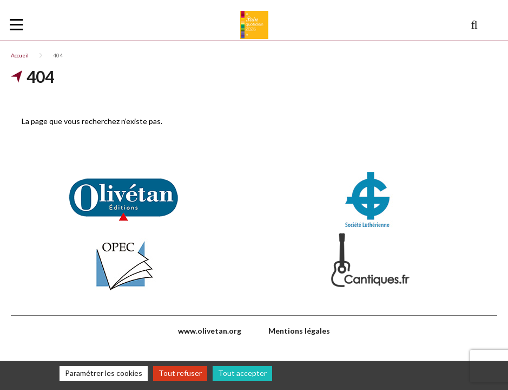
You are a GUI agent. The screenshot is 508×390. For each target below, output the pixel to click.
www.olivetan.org (209, 330)
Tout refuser (180, 373)
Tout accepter (242, 373)
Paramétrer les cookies (103, 373)
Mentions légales (299, 330)
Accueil (20, 55)
